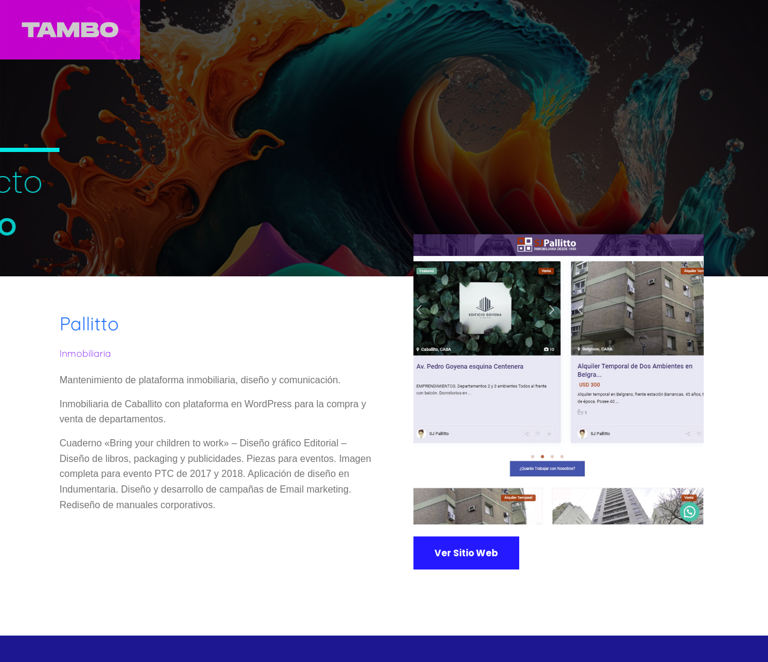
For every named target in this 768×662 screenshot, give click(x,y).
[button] (466, 552)
